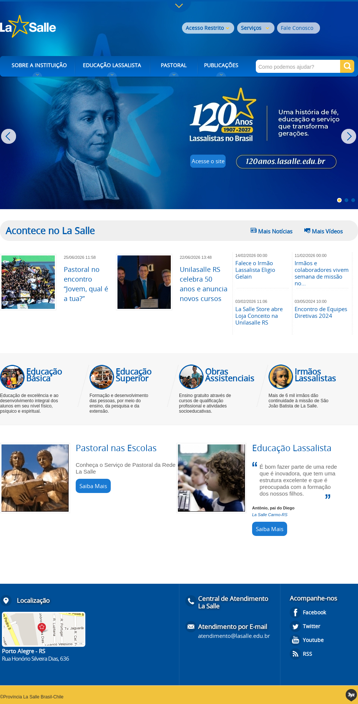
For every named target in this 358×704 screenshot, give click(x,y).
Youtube (313, 639)
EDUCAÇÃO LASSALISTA (112, 65)
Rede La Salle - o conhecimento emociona (58, 27)
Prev (9, 136)
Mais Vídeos (327, 231)
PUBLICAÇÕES (221, 65)
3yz (352, 695)
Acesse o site (208, 161)
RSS (307, 653)
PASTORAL (173, 65)
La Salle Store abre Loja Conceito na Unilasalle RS (259, 315)
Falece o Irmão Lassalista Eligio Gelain (255, 269)
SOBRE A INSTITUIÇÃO (39, 65)
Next (349, 136)
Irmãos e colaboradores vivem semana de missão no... (322, 273)
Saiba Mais (93, 486)
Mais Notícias (275, 231)
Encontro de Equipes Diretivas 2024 (321, 312)
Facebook (314, 612)
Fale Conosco (297, 27)
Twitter (311, 626)
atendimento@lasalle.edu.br (234, 635)
